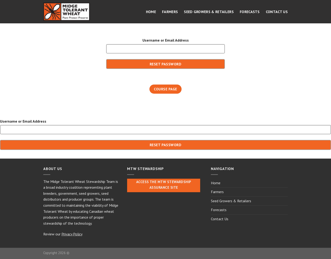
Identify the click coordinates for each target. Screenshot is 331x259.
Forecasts (250, 11)
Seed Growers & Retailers (209, 11)
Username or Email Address (165, 40)
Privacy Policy (71, 234)
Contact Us (277, 11)
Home (151, 11)
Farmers (170, 11)
